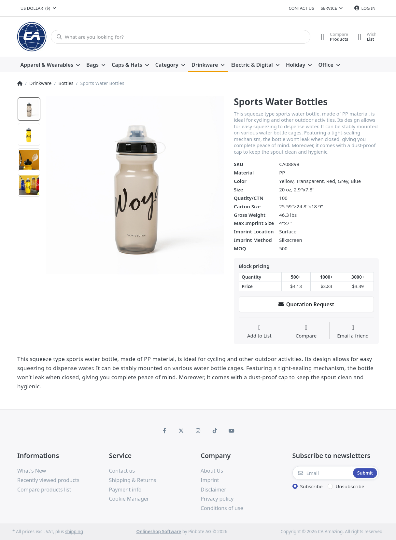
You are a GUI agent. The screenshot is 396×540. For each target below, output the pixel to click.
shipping (74, 531)
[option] (135, 185)
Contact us (301, 8)
